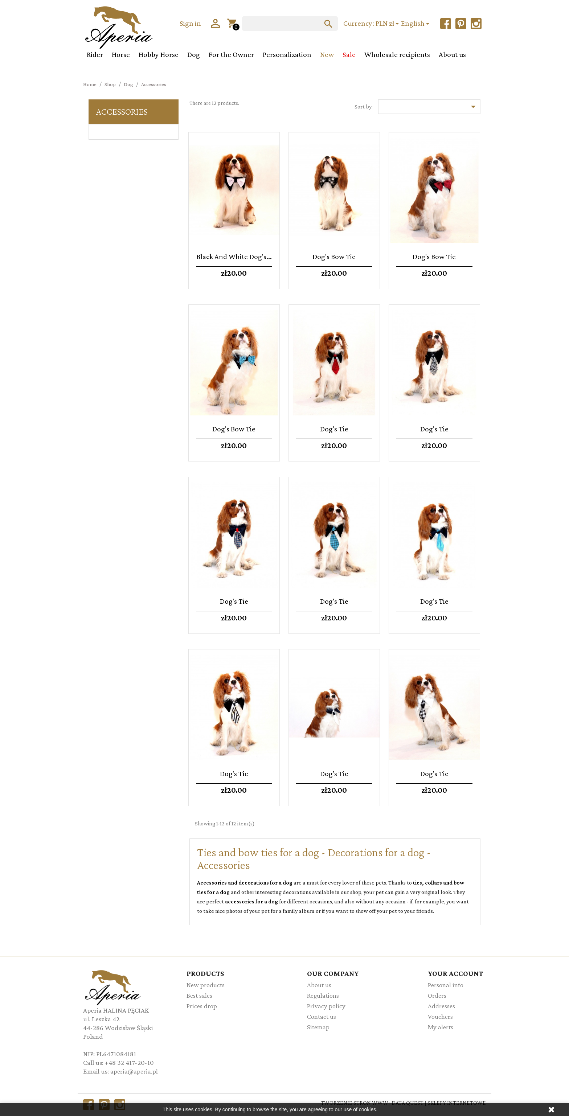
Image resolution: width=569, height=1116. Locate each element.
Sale (349, 54)
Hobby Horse (159, 54)
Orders (437, 995)
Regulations (323, 995)
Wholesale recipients (397, 54)
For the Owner (231, 54)
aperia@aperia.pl (134, 1071)
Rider (95, 54)
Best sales (199, 995)
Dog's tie (334, 428)
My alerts (440, 1027)
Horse (121, 54)
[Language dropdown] (416, 24)
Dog (193, 54)
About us (452, 54)
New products (206, 985)
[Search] (290, 23)
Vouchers (440, 1016)
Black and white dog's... (234, 256)
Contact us (321, 1016)
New (327, 54)
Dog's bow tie (334, 256)
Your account (455, 973)
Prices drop (202, 1006)
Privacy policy (326, 1006)
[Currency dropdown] (388, 24)
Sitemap (318, 1027)
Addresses (441, 1006)
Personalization (287, 54)
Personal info (445, 985)
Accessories (122, 111)
